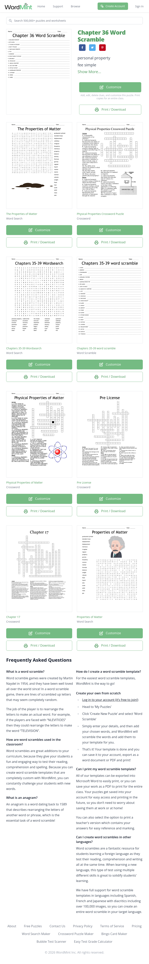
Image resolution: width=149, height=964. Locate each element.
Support (58, 6)
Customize (110, 87)
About (11, 926)
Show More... (89, 71)
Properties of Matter (89, 617)
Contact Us (57, 926)
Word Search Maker (36, 934)
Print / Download (110, 109)
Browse (75, 6)
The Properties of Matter (21, 214)
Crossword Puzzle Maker (76, 934)
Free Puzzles (33, 926)
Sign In (139, 6)
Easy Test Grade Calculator (93, 941)
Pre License (84, 482)
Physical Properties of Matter (24, 482)
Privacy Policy (82, 926)
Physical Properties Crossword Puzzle (100, 214)
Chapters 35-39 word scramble (96, 348)
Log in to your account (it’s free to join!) (110, 700)
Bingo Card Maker (114, 934)
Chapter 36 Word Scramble (102, 35)
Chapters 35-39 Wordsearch (24, 348)
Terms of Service (112, 926)
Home (41, 6)
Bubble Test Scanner (51, 941)
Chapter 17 (13, 617)
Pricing (136, 926)
